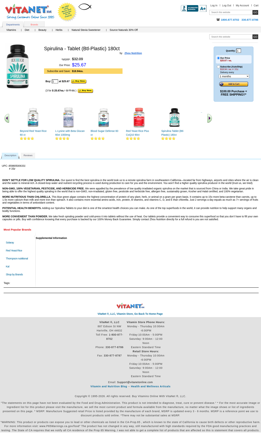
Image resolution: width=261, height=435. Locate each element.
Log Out (226, 5)
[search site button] (255, 36)
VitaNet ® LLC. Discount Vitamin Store (131, 306)
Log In (214, 5)
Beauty (42, 29)
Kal (7, 266)
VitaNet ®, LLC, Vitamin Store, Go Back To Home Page (130, 313)
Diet (27, 29)
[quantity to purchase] (55, 81)
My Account (242, 5)
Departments (13, 24)
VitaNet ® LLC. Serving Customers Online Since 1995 (29, 11)
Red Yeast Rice (14, 250)
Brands (34, 24)
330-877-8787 (113, 355)
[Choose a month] (234, 76)
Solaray (10, 242)
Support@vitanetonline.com (135, 382)
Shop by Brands (15, 274)
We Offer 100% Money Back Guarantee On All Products (67, 12)
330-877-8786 (114, 347)
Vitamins (11, 29)
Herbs (59, 29)
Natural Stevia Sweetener (86, 29)
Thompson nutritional (17, 258)
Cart (256, 5)
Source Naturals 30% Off (124, 29)
